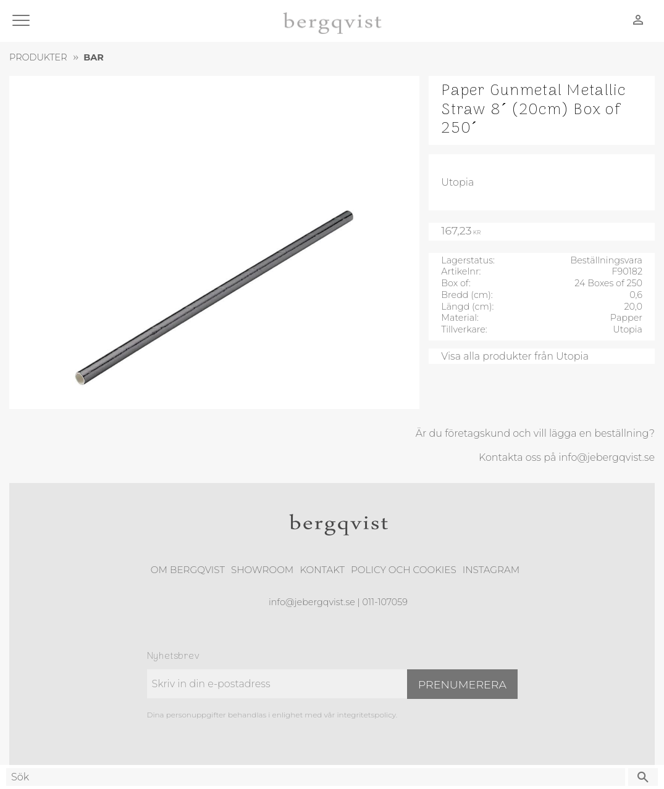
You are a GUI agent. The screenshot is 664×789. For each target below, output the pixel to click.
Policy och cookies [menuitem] (403, 570)
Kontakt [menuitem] (322, 570)
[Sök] (643, 777)
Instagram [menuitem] (491, 570)
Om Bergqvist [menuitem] (188, 570)
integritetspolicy (366, 714)
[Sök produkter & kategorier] (315, 777)
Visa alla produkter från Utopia (515, 356)
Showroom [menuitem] (262, 570)
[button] (23, 21)
